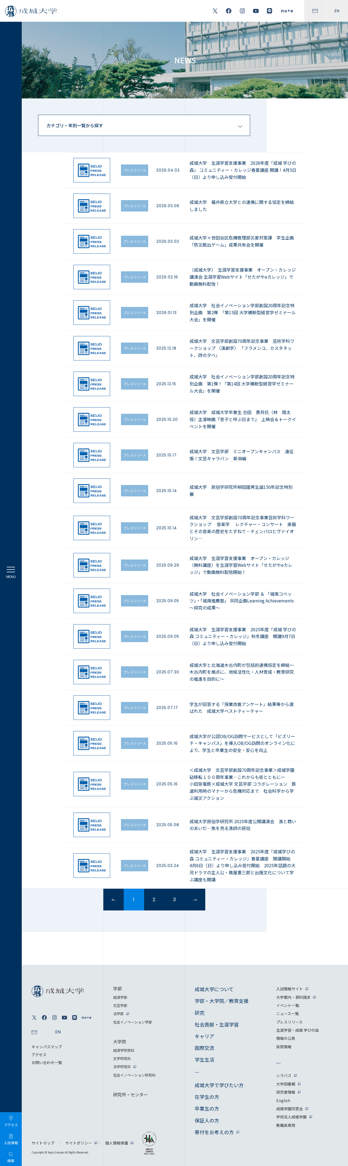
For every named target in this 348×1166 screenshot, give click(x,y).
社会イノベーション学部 (132, 1022)
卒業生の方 (207, 1108)
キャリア (204, 1036)
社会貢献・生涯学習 (217, 1024)
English (283, 1100)
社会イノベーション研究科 (134, 1075)
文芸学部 (120, 1005)
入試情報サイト (289, 988)
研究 (199, 1012)
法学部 (118, 1013)
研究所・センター (130, 1094)
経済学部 (120, 997)
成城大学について (214, 989)
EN (337, 11)
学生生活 (204, 1059)
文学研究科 (122, 1058)
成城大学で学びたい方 (219, 1085)
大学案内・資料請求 (293, 997)
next (195, 899)
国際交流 (204, 1047)
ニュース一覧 (287, 1013)
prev (113, 899)
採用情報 (283, 1046)
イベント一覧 (287, 1005)
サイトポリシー (78, 1143)
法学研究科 (122, 1066)
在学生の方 (207, 1096)
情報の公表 (285, 1038)
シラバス (283, 1075)
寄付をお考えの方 (214, 1132)
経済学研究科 (123, 1050)
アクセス (39, 1054)
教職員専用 (285, 1125)
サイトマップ (43, 1143)
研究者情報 (285, 1092)
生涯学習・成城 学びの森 (297, 1030)
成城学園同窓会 (289, 1108)
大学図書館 (285, 1084)
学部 (117, 988)
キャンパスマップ (47, 1046)
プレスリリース (289, 1022)
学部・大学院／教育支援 (221, 1000)
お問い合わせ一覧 (47, 1062)
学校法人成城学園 (291, 1117)
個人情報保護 (116, 1143)
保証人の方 (207, 1120)
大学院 (119, 1041)
